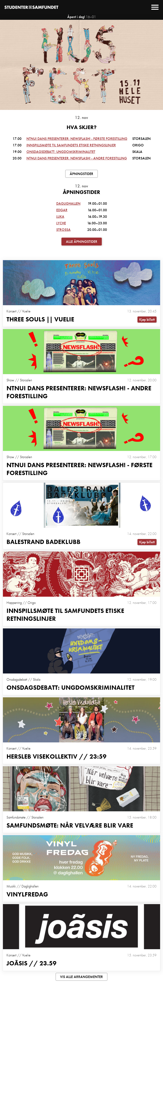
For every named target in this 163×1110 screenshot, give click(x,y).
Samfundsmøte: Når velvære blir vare (70, 825)
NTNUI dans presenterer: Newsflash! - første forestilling (76, 138)
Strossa (63, 229)
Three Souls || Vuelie (40, 319)
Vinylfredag (27, 894)
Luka (60, 216)
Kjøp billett (147, 319)
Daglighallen (68, 203)
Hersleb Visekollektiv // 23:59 (56, 756)
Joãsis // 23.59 (32, 963)
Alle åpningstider (81, 241)
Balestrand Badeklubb (43, 542)
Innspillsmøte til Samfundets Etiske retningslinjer (71, 145)
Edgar (61, 210)
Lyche (61, 223)
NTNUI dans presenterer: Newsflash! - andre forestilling (76, 158)
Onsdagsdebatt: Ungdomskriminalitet (60, 151)
